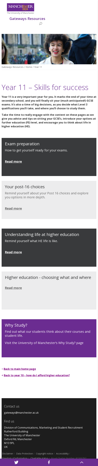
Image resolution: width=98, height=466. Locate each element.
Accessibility (62, 453)
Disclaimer (7, 453)
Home (29, 66)
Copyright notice (44, 453)
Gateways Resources (13, 66)
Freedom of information (14, 458)
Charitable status (39, 458)
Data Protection (24, 453)
